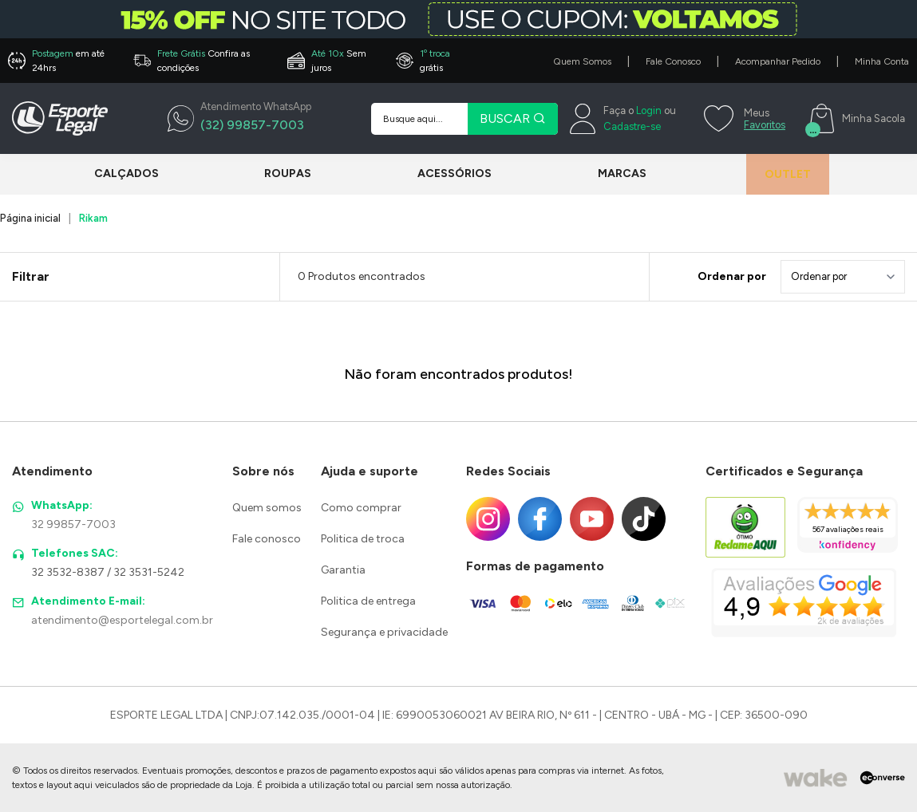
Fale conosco (266, 539)
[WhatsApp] (239, 119)
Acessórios (446, 173)
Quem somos (267, 507)
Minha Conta (882, 61)
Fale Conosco (673, 61)
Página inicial (30, 218)
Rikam (93, 218)
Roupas (283, 173)
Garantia (343, 570)
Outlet (779, 174)
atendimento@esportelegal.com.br (122, 620)
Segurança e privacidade (384, 632)
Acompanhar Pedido (777, 61)
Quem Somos (582, 61)
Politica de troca (363, 539)
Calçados (126, 173)
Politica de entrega (368, 601)
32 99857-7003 (73, 524)
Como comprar (361, 507)
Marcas (608, 173)
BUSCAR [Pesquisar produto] (513, 118)
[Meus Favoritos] (742, 118)
